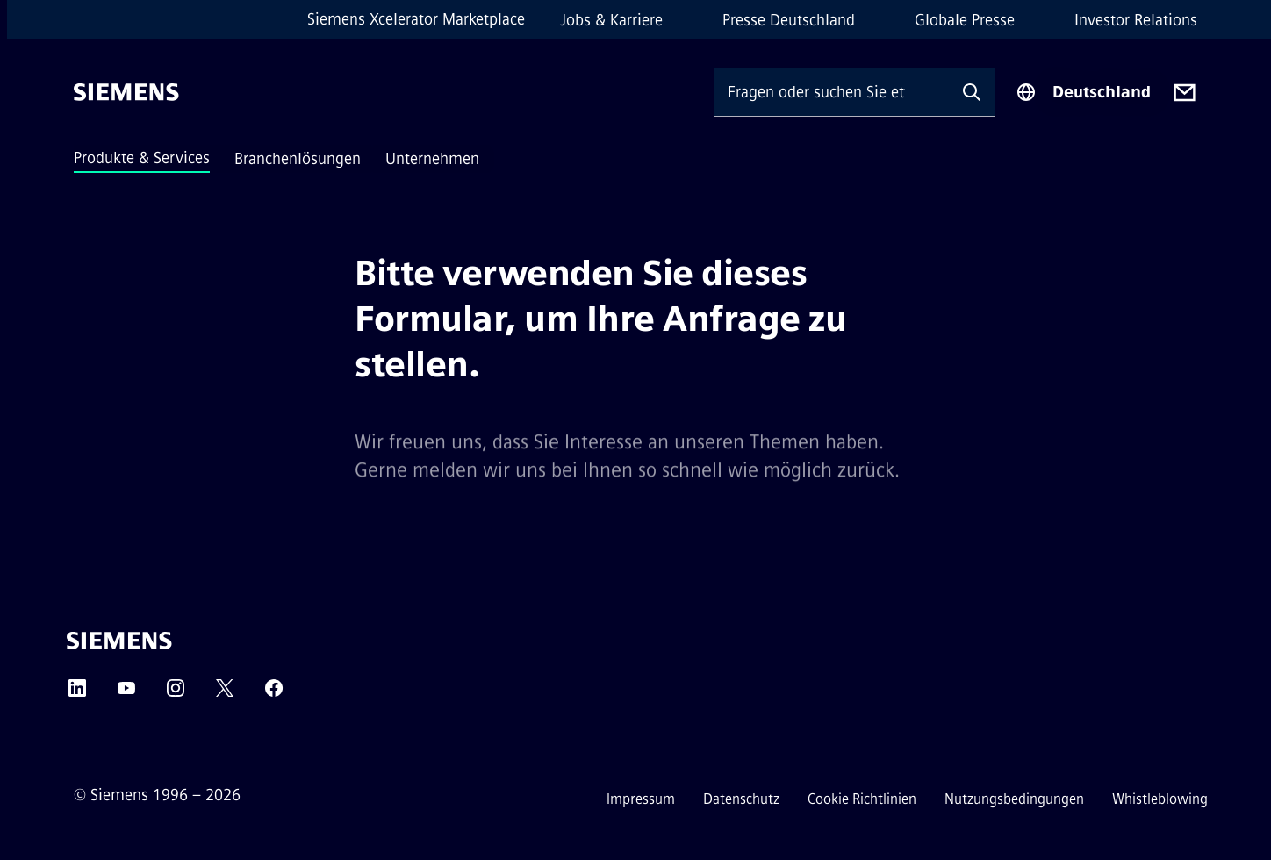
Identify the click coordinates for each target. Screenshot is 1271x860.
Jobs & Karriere (611, 20)
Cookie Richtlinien (862, 799)
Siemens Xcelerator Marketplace (416, 19)
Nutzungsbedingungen (1014, 799)
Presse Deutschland (788, 20)
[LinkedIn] (77, 693)
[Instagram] (175, 693)
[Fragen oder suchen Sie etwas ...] (831, 92)
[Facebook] (273, 693)
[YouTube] (126, 693)
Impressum (641, 799)
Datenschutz (741, 799)
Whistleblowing (1160, 799)
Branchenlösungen (297, 158)
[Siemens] (126, 92)
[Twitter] (224, 693)
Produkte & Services (142, 158)
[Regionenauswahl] (1083, 92)
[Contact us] (1184, 92)
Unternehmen (432, 158)
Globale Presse (965, 20)
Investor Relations (1135, 20)
